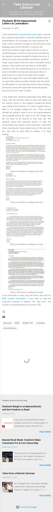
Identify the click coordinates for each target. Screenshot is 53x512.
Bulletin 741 (28, 323)
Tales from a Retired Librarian (18, 473)
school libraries (9, 328)
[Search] (49, 5)
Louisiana (40, 323)
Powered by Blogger (26, 507)
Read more (45, 432)
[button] (49, 22)
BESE (17, 323)
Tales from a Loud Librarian (27, 6)
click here (41, 301)
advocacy (7, 323)
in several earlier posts (27, 34)
